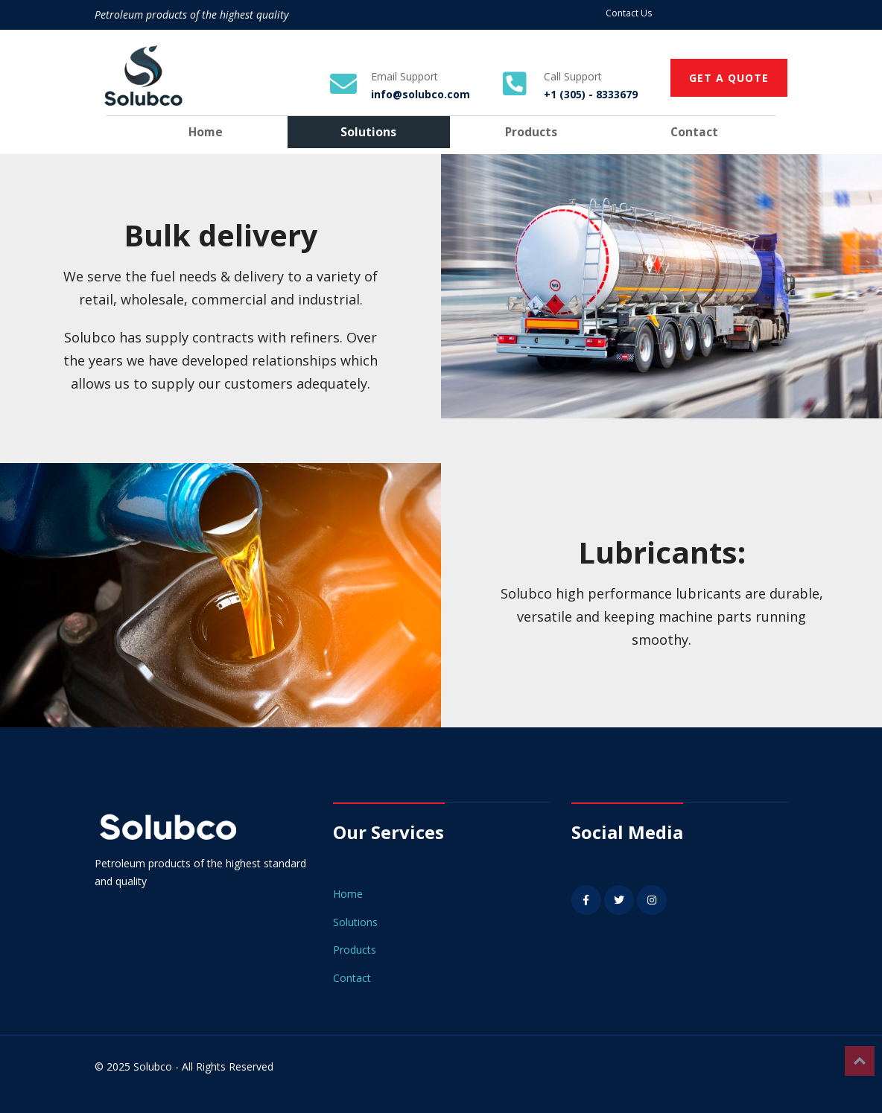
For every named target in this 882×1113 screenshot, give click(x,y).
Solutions (368, 132)
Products (531, 132)
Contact (694, 132)
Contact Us (629, 13)
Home (205, 132)
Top (860, 1061)
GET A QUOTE (729, 78)
